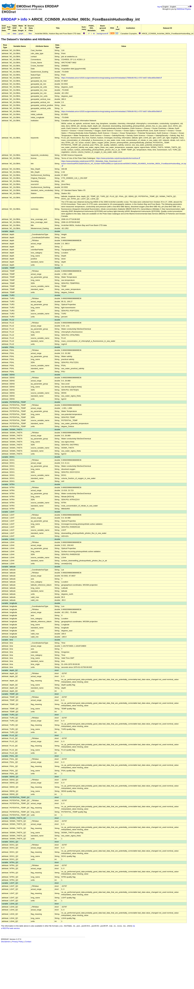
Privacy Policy (17, 942)
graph (21, 34)
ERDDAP (8, 19)
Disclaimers (5, 942)
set (8, 34)
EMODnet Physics (184, 9)
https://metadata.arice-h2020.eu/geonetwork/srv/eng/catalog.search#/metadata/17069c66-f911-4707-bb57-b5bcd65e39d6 (111, 78)
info (24, 19)
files (30, 34)
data (14, 34)
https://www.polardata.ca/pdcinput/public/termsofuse (118, 158)
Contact (28, 942)
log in (159, 7)
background (103, 34)
